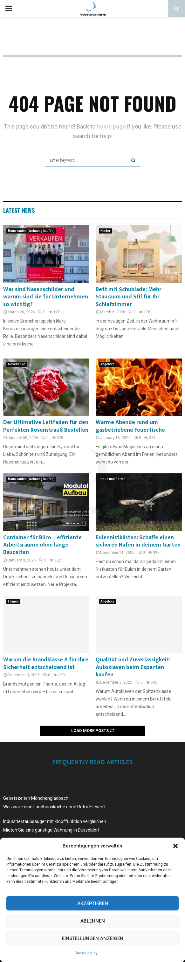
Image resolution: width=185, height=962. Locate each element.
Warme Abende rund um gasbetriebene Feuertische (130, 426)
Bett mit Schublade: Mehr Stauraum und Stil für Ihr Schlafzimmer (128, 297)
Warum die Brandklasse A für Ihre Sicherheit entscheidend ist (45, 663)
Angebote (107, 364)
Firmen (13, 601)
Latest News (19, 210)
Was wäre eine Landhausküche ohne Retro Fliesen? (54, 806)
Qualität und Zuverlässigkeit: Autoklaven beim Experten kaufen (133, 667)
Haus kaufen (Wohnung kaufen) (31, 231)
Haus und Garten (113, 479)
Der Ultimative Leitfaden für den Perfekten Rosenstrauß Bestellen (45, 426)
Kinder (105, 231)
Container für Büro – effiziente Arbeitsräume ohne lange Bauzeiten (42, 545)
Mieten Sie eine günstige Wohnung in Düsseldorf (51, 830)
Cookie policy (86, 953)
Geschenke (16, 364)
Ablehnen (92, 921)
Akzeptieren (92, 903)
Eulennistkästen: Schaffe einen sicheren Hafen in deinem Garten (138, 541)
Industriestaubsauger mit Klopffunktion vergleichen (54, 821)
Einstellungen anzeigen (92, 938)
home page (111, 126)
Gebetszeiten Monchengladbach (35, 798)
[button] (175, 846)
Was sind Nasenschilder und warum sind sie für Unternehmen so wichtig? (45, 297)
